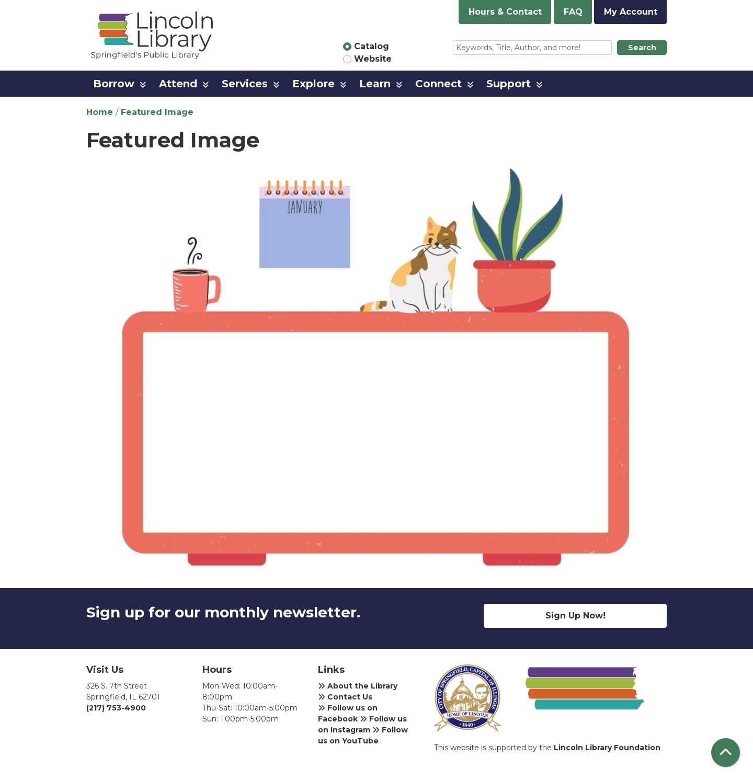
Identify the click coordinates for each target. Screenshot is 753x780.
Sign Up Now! (575, 616)
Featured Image (157, 112)
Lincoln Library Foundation (607, 747)
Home (99, 112)
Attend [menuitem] (178, 83)
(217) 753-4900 (116, 708)
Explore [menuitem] (313, 83)
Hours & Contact (505, 12)
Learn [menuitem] (375, 83)
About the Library (357, 686)
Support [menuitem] (508, 83)
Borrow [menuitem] (113, 83)
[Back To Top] (725, 752)
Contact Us (345, 697)
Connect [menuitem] (438, 83)
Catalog (371, 46)
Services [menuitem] (245, 83)
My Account (630, 12)
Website (373, 59)
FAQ (573, 12)
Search (642, 47)
